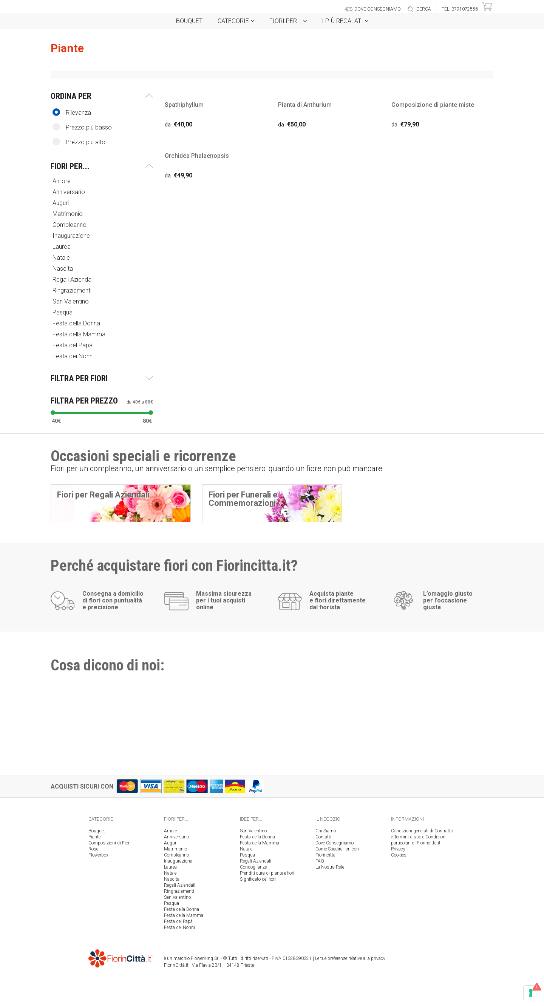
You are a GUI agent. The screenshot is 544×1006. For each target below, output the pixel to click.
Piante (94, 837)
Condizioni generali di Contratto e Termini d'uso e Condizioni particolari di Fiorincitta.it (422, 837)
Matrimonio (68, 213)
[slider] (53, 412)
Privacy (398, 849)
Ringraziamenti (73, 290)
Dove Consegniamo (334, 843)
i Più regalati (345, 21)
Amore (62, 181)
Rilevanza (72, 112)
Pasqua (63, 312)
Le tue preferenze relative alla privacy (350, 958)
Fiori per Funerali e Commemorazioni (243, 499)
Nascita (63, 268)
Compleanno (70, 224)
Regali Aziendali (74, 279)
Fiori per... (288, 21)
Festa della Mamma (80, 334)
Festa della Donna (77, 323)
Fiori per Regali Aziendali (103, 494)
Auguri (61, 202)
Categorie (236, 21)
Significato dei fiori (258, 879)
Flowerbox (98, 855)
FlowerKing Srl (205, 958)
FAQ (319, 861)
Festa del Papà (73, 345)
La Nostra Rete (329, 867)
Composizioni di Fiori (109, 843)
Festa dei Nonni (74, 356)
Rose (93, 849)
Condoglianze (253, 867)
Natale (62, 257)
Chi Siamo (325, 830)
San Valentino (71, 301)
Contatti (323, 837)
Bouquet (189, 21)
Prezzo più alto (79, 142)
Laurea (62, 246)
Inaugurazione (72, 235)
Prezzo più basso (82, 127)
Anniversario (70, 192)
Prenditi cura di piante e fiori (267, 873)
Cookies (398, 855)
